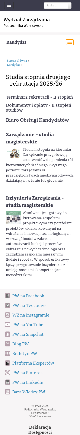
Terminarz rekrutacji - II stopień (39, 97)
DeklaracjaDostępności (40, 430)
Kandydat (16, 42)
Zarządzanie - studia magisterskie (30, 138)
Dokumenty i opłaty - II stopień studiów (38, 107)
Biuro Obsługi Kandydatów (37, 120)
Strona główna (17, 61)
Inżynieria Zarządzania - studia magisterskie (35, 201)
